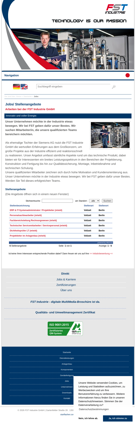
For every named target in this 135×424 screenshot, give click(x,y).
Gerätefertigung (66, 375)
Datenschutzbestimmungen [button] (94, 409)
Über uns (66, 290)
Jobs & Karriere (66, 279)
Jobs (67, 381)
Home (18, 97)
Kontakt (67, 398)
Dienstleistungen (67, 358)
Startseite (28, 97)
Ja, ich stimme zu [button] (118, 418)
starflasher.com (67, 414)
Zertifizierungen (66, 285)
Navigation (67, 75)
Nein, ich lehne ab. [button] (88, 418)
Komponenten (67, 370)
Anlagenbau (67, 364)
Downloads (67, 393)
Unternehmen (67, 387)
